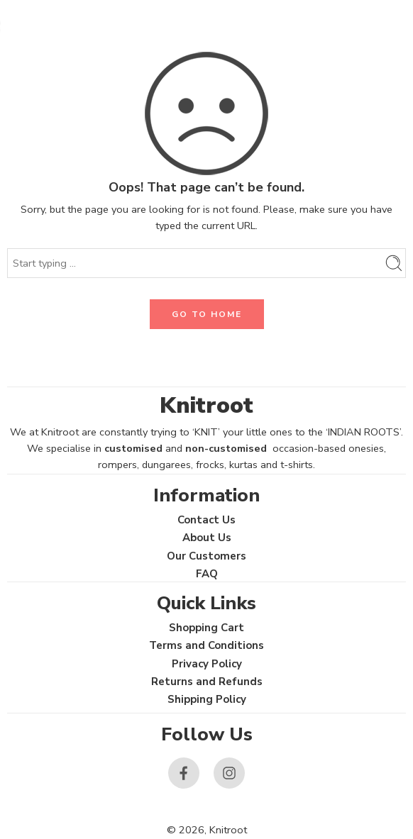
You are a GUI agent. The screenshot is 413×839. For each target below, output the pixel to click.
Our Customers (206, 556)
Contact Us (206, 520)
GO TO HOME (207, 314)
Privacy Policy (207, 664)
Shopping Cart (206, 628)
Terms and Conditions (206, 645)
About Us (206, 537)
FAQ (207, 574)
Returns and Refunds (207, 681)
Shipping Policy (206, 699)
